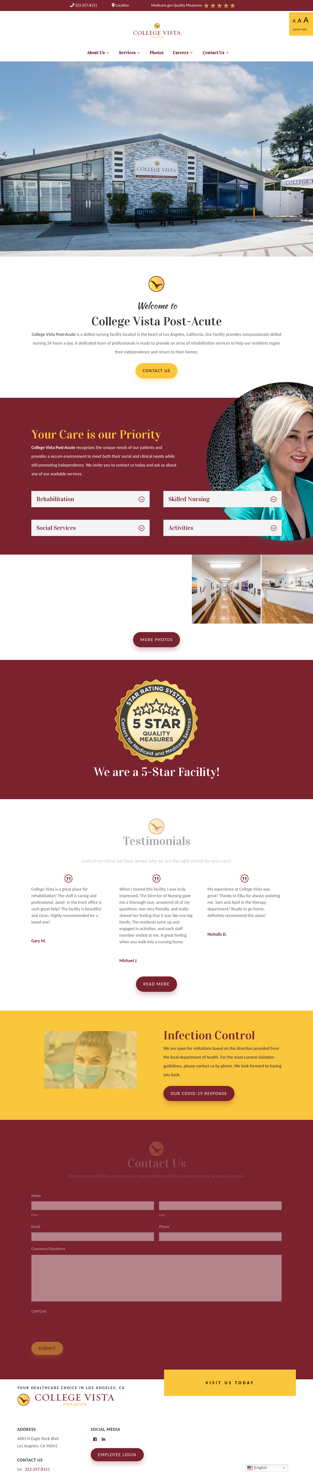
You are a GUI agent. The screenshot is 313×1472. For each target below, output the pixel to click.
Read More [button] (156, 984)
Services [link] (127, 53)
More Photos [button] (156, 639)
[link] (83, 5)
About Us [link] (96, 53)
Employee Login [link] (117, 1454)
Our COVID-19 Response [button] (199, 1093)
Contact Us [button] (156, 370)
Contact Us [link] (213, 53)
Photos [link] (156, 53)
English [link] (257, 1468)
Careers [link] (180, 53)
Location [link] (120, 5)
